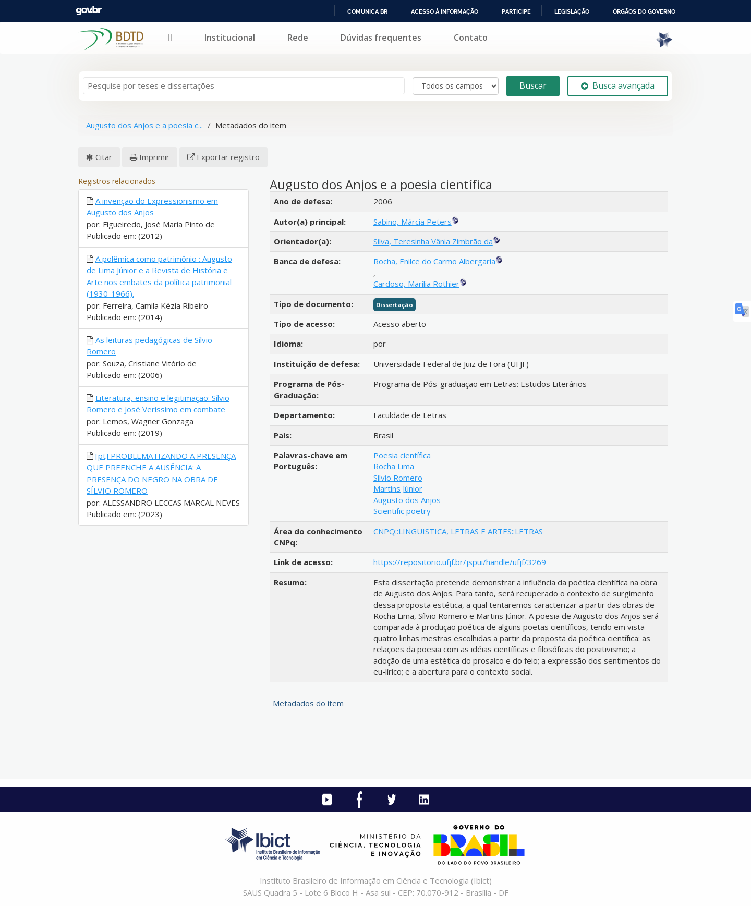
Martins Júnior (397, 488)
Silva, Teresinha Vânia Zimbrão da (433, 241)
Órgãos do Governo (644, 11)
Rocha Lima (393, 466)
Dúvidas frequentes (381, 37)
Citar (103, 157)
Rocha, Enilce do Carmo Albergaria (434, 261)
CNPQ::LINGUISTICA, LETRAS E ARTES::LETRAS (458, 531)
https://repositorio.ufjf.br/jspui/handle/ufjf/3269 (459, 562)
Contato (471, 37)
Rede (297, 37)
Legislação (571, 11)
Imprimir (154, 157)
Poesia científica (402, 455)
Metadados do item (308, 703)
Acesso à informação (444, 11)
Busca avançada (618, 85)
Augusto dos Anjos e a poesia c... (144, 125)
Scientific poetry (402, 511)
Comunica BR (367, 11)
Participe (516, 11)
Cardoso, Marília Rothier (416, 283)
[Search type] (456, 86)
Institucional (229, 37)
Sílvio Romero (397, 477)
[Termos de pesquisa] (244, 85)
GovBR (89, 11)
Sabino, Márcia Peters (412, 221)
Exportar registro (228, 157)
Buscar (533, 85)
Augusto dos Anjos (407, 500)
